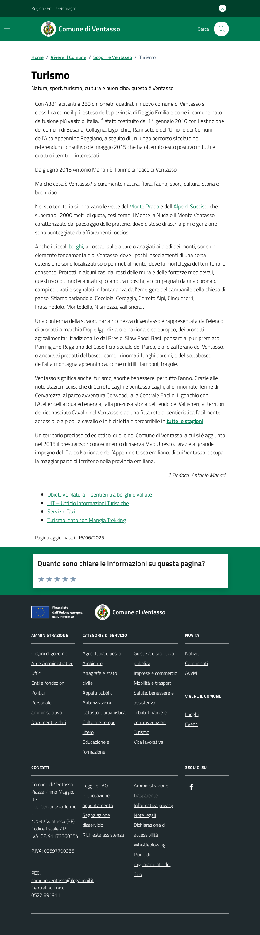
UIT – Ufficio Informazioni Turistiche (88, 503)
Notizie (192, 653)
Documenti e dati (48, 722)
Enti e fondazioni (48, 683)
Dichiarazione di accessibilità (149, 829)
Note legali (145, 815)
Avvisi (191, 673)
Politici (38, 692)
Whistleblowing (149, 844)
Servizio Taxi (61, 511)
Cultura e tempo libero (99, 727)
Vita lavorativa (148, 742)
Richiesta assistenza (103, 834)
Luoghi (192, 714)
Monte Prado (144, 206)
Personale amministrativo (46, 707)
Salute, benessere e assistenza (154, 697)
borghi (76, 246)
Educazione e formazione (96, 746)
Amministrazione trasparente (151, 790)
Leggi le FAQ (95, 785)
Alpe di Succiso (190, 206)
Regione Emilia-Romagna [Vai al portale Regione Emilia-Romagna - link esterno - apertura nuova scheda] (54, 8)
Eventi (191, 724)
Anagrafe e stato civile (100, 678)
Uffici (36, 673)
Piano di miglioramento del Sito (152, 864)
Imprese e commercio (155, 673)
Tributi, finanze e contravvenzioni (150, 717)
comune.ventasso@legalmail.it (62, 880)
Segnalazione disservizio (96, 820)
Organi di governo (49, 653)
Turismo (141, 732)
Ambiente (93, 663)
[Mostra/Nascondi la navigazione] (7, 28)
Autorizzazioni (97, 702)
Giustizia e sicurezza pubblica (154, 658)
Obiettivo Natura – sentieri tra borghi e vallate (99, 494)
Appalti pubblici (98, 692)
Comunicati (196, 663)
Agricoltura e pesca (102, 653)
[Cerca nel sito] (221, 29)
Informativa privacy (153, 805)
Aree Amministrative (52, 663)
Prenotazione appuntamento (98, 800)
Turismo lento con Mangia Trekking (86, 520)
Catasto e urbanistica (104, 712)
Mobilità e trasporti (153, 683)
